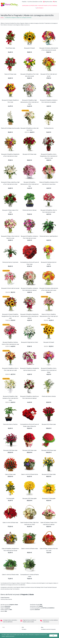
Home (2, 18)
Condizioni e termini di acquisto (48, 630)
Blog (42, 628)
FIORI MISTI (47, 5)
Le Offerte (35, 5)
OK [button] (53, 635)
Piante (53, 5)
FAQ (23, 628)
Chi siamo (24, 630)
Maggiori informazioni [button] (10, 636)
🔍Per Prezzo (44, 8)
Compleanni (27, 5)
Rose (40, 5)
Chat (55, 1)
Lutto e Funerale (34, 8)
